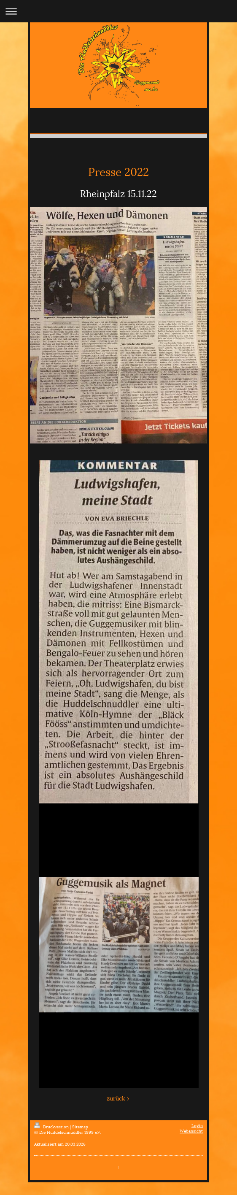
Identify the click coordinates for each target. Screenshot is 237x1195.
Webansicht (191, 1130)
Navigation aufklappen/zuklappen (118, 11)
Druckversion (52, 1126)
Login (197, 1125)
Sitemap (80, 1126)
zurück (116, 1098)
